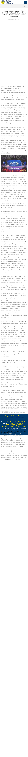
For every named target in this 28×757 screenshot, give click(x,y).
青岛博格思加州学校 (9, 431)
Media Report (23, 6)
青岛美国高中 (7, 432)
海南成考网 (8, 435)
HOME (13, 6)
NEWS (17, 6)
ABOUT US (10, 418)
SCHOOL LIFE (14, 419)
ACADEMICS (17, 418)
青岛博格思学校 (9, 434)
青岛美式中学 (14, 432)
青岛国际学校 (18, 431)
